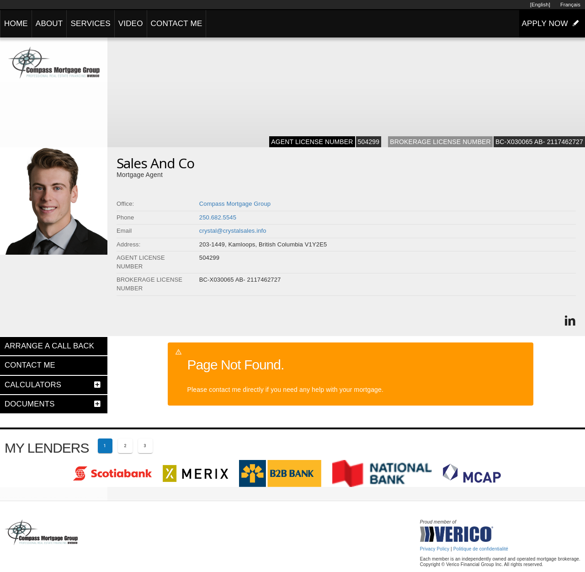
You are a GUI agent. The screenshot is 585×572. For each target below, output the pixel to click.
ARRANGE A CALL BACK (49, 346)
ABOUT (49, 23)
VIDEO (130, 23)
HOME (16, 23)
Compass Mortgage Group (235, 203)
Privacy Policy (434, 548)
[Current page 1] (105, 445)
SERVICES (90, 23)
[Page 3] (145, 445)
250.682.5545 (217, 217)
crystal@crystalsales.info (232, 230)
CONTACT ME (176, 23)
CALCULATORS (33, 384)
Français (570, 4)
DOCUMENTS (30, 404)
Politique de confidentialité (480, 548)
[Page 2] (125, 445)
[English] (540, 4)
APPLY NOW (552, 23)
